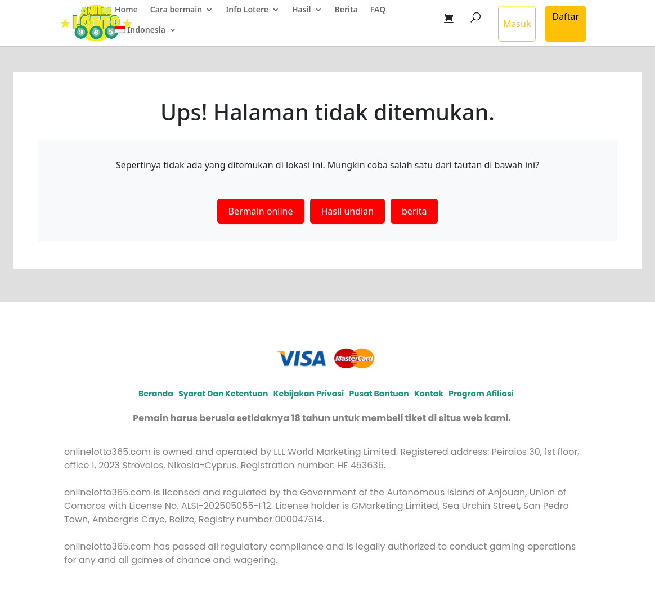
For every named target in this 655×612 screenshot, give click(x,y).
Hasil (301, 10)
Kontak (428, 393)
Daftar (565, 16)
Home (126, 10)
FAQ (377, 10)
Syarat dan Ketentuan (223, 393)
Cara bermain (176, 10)
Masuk (517, 23)
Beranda (155, 393)
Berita (346, 10)
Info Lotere (247, 10)
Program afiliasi (481, 393)
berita (414, 211)
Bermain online (260, 211)
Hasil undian (347, 211)
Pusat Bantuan (379, 393)
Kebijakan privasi (308, 393)
